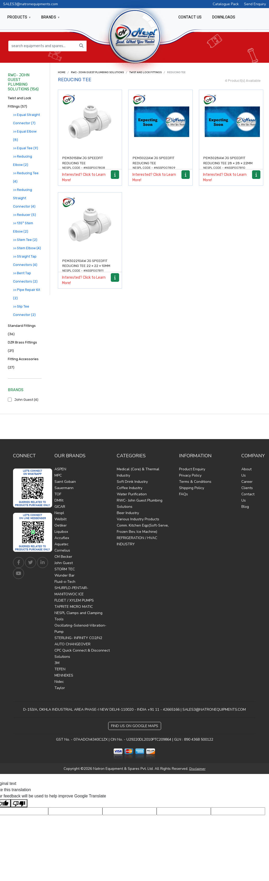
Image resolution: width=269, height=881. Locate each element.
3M (56, 662)
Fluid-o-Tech (64, 581)
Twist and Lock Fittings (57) (19, 102)
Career (247, 481)
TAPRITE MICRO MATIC (73, 606)
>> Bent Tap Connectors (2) (25, 277)
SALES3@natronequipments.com (30, 4)
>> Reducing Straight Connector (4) (24, 198)
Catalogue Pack (226, 4)
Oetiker (60, 525)
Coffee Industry (129, 487)
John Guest (63, 562)
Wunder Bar (64, 575)
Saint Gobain (65, 481)
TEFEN (59, 669)
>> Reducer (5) (24, 215)
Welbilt (60, 519)
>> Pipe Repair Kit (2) (26, 294)
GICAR (59, 506)
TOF (57, 494)
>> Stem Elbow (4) (27, 248)
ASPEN (60, 469)
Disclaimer (197, 769)
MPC (58, 475)
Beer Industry (128, 512)
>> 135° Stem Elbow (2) (23, 227)
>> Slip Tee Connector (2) (24, 310)
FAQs (183, 494)
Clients (247, 487)
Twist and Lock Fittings (145, 72)
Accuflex (61, 537)
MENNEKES (63, 675)
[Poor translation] (19, 803)
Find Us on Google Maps (134, 725)
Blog (245, 506)
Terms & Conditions (195, 481)
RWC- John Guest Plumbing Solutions (97, 72)
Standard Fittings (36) (22, 330)
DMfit (58, 500)
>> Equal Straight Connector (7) (26, 119)
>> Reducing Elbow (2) (22, 160)
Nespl (59, 512)
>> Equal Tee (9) (25, 148)
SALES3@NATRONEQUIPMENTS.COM (214, 709)
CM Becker (63, 556)
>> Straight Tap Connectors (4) (25, 260)
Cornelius (62, 550)
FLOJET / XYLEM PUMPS (74, 600)
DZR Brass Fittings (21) (22, 346)
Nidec (59, 681)
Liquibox (61, 531)
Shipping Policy (191, 487)
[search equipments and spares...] (42, 46)
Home (61, 72)
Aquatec (61, 544)
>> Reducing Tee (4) (26, 177)
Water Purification (132, 494)
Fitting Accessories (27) (23, 363)
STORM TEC (64, 569)
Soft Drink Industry (132, 481)
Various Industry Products (138, 519)
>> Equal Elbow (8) (24, 135)
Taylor (59, 687)
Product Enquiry (192, 469)
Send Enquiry (255, 4)
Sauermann (64, 487)
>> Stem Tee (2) (25, 240)
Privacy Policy (190, 475)
